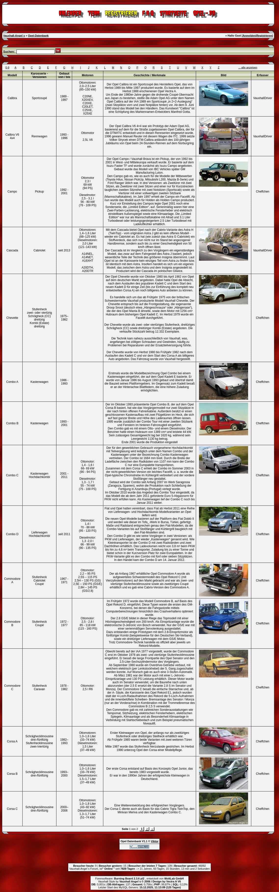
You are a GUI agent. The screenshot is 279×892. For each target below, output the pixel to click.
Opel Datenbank (130, 841)
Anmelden (249, 35)
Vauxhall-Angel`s (14, 35)
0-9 (7, 67)
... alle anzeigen (247, 67)
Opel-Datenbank (38, 35)
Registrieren (264, 35)
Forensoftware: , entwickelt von (139, 878)
